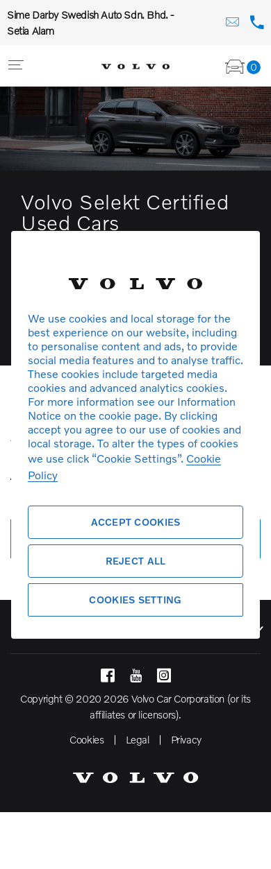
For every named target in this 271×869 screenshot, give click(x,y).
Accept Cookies (136, 522)
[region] (135, 434)
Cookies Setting (135, 599)
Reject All (136, 561)
